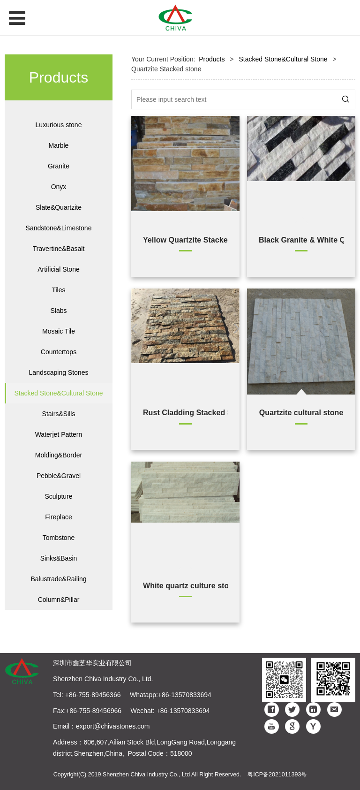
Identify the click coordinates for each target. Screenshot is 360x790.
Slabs (58, 310)
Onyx (59, 186)
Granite (58, 166)
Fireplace (58, 517)
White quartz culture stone (185, 585)
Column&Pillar (59, 599)
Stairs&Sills (58, 414)
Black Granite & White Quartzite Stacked (301, 239)
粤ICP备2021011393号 (277, 774)
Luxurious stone (59, 125)
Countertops (58, 352)
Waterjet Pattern (58, 434)
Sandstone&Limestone (59, 228)
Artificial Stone (58, 269)
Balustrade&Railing (58, 579)
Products (212, 59)
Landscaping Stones (59, 372)
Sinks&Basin (58, 558)
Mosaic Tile (58, 331)
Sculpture (58, 496)
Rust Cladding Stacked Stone (185, 412)
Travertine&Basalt (59, 248)
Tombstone (59, 537)
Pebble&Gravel (59, 475)
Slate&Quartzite (59, 207)
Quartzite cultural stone (301, 412)
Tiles (58, 290)
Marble (59, 145)
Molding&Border (58, 455)
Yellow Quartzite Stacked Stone (185, 239)
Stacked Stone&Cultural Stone (58, 393)
